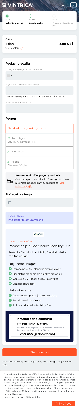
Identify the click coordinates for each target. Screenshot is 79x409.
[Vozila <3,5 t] (21, 48)
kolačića (52, 391)
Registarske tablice (22, 84)
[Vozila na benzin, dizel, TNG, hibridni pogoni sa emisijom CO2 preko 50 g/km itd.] (45, 128)
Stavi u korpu (39, 352)
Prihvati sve (63, 403)
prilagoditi (9, 394)
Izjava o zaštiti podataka (28, 397)
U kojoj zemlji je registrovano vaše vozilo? (24, 69)
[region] (39, 406)
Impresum (9, 397)
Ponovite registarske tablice (18, 102)
